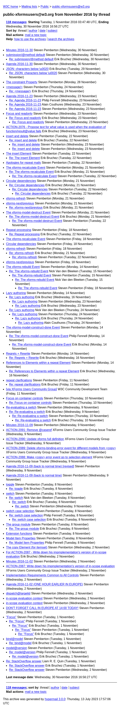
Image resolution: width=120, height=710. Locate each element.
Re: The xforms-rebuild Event (28, 271)
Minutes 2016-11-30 (19, 50)
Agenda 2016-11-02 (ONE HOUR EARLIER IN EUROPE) (44, 584)
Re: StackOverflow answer (24, 661)
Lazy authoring (16, 293)
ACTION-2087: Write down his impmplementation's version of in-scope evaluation (60, 566)
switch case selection (20, 511)
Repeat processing (18, 229)
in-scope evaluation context (24, 598)
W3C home (10, 6)
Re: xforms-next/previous (26, 207)
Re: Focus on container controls (30, 402)
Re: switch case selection (26, 515)
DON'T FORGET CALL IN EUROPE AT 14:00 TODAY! (42, 608)
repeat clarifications (19, 380)
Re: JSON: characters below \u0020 (33, 73)
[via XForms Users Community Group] (31, 389)
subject (52, 30)
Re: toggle (16, 488)
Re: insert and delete (23, 140)
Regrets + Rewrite (18, 353)
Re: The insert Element (24, 158)
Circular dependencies (21, 180)
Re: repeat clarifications (25, 384)
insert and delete (17, 136)
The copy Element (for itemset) (26, 547)
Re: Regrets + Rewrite (24, 357)
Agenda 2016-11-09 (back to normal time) (34, 475)
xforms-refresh (15, 198)
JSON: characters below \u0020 (27, 68)
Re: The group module (24, 528)
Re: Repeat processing (24, 234)
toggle (10, 484)
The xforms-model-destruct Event (28, 212)
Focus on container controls (24, 398)
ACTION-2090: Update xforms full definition (35, 439)
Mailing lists (29, 6)
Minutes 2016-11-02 (19, 561)
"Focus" (11, 617)
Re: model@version (22, 652)
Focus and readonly (19, 113)
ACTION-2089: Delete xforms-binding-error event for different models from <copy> (61, 448)
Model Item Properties (21, 538)
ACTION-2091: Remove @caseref (29, 430)
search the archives (61, 39)
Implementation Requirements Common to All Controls (42, 575)
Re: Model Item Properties (26, 542)
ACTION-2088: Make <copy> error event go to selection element (49, 457)
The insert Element (18, 153)
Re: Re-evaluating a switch (27, 411)
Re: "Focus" (17, 621)
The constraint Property (21, 82)
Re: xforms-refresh (21, 253)
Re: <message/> (20, 91)
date (42, 30)
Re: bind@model (20, 643)
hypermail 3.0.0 (55, 699)
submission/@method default (25, 54)
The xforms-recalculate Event (25, 167)
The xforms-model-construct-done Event (33, 327)
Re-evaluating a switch (21, 407)
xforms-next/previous (20, 203)
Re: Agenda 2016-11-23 (25, 100)
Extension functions (19, 533)
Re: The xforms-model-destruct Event (34, 216)
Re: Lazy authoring (21, 297)
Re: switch (16, 497)
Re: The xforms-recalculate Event (31, 171)
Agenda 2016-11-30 (19, 64)
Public (45, 6)
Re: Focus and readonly (25, 118)
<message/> (14, 87)
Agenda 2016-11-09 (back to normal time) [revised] (40, 466)
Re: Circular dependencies (27, 185)
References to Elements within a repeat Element (38, 362)
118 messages (16, 22)
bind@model (14, 638)
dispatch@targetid (18, 593)
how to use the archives (30, 39)
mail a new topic (36, 35)
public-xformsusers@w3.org (71, 6)
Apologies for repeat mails (23, 162)
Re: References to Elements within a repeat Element (44, 371)
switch (10, 493)
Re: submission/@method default (31, 59)
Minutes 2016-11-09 (19, 425)
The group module (18, 524)
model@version (16, 648)
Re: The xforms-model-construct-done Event (38, 336)
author (33, 30)
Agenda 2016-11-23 (19, 96)
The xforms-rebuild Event (23, 266)
